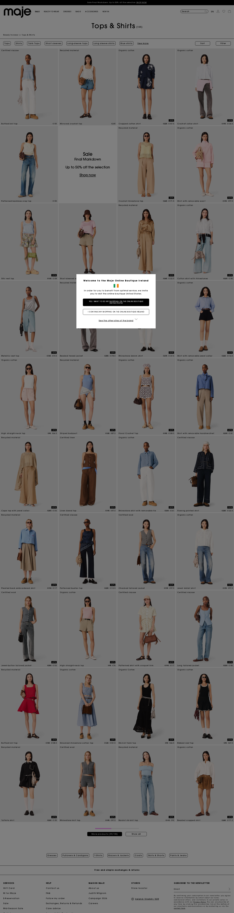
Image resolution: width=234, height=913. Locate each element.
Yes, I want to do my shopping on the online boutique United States (117, 302)
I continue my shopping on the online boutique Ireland (117, 312)
